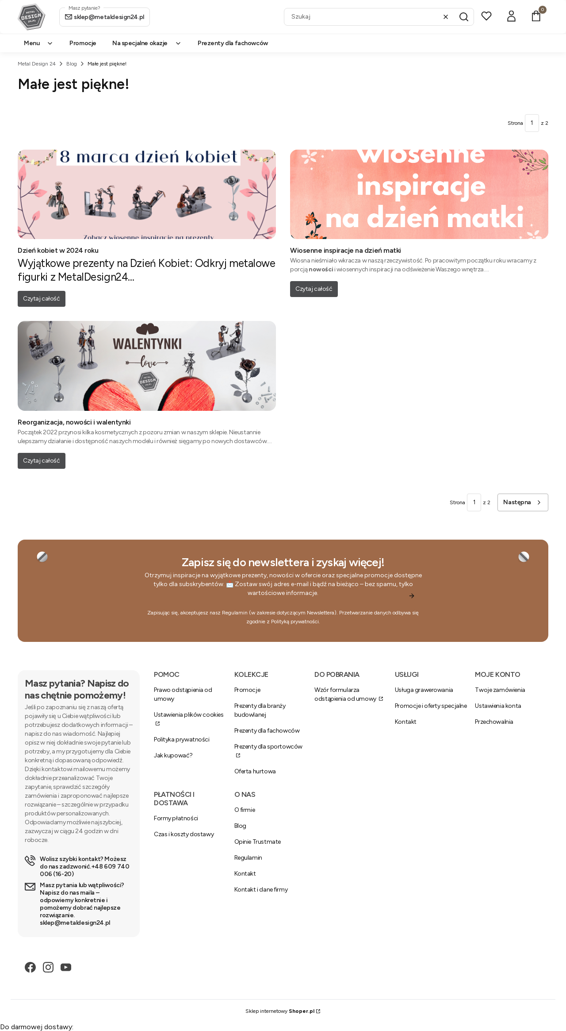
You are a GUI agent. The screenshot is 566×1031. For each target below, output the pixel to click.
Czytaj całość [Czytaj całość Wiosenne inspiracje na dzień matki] (314, 289)
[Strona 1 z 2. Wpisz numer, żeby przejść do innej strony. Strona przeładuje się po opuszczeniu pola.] (532, 123)
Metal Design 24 (37, 64)
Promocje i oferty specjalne (431, 706)
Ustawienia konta (498, 706)
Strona (515, 123)
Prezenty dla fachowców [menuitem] (233, 43)
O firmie (244, 810)
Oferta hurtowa (255, 771)
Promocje (247, 690)
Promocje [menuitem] (82, 43)
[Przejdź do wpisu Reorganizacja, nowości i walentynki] (147, 365)
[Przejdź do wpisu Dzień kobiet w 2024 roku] (147, 194)
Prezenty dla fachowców (267, 730)
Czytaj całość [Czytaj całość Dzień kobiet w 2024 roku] (41, 298)
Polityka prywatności (182, 739)
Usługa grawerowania (424, 690)
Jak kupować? (173, 755)
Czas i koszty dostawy (184, 834)
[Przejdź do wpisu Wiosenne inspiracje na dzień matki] (419, 194)
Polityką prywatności (295, 621)
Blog (71, 64)
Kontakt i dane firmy (261, 889)
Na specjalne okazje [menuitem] (147, 43)
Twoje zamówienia (500, 690)
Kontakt (406, 722)
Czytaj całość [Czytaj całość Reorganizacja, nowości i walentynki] (41, 460)
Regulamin (235, 613)
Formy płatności (176, 818)
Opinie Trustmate (257, 842)
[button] (464, 16)
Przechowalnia (494, 722)
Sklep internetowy (279, 1011)
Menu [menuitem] (39, 43)
